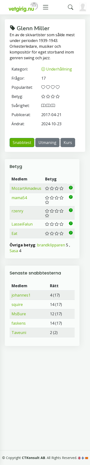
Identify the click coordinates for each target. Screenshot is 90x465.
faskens (19, 323)
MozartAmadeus (26, 188)
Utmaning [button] (47, 142)
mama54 (19, 197)
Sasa (14, 250)
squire (17, 304)
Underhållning (56, 69)
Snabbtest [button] (22, 142)
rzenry (17, 211)
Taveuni (19, 332)
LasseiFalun (22, 224)
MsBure (19, 313)
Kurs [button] (68, 142)
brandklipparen (51, 245)
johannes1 (21, 295)
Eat (14, 233)
